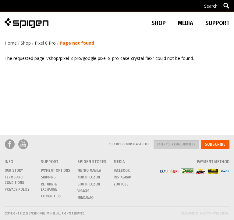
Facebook (10, 144)
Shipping (48, 177)
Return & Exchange (49, 187)
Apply (226, 5)
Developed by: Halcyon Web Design (204, 213)
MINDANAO (85, 198)
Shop (26, 43)
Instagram (123, 177)
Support (217, 23)
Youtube (23, 144)
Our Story (14, 170)
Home (11, 43)
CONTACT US (51, 196)
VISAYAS (83, 191)
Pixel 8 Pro (45, 43)
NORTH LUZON (88, 177)
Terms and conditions (14, 180)
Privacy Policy (17, 189)
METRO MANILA (89, 170)
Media (185, 23)
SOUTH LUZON (88, 184)
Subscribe (215, 144)
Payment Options (55, 170)
